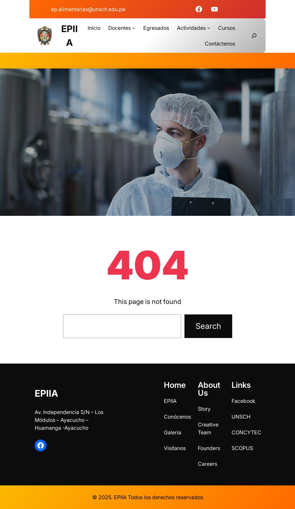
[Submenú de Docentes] (133, 27)
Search (208, 326)
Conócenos (177, 416)
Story (204, 408)
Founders (209, 448)
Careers (207, 464)
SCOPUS (242, 448)
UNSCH (241, 416)
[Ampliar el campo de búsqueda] (254, 36)
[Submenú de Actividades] (208, 27)
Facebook (243, 401)
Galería (172, 432)
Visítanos (175, 448)
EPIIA (46, 393)
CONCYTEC (246, 432)
